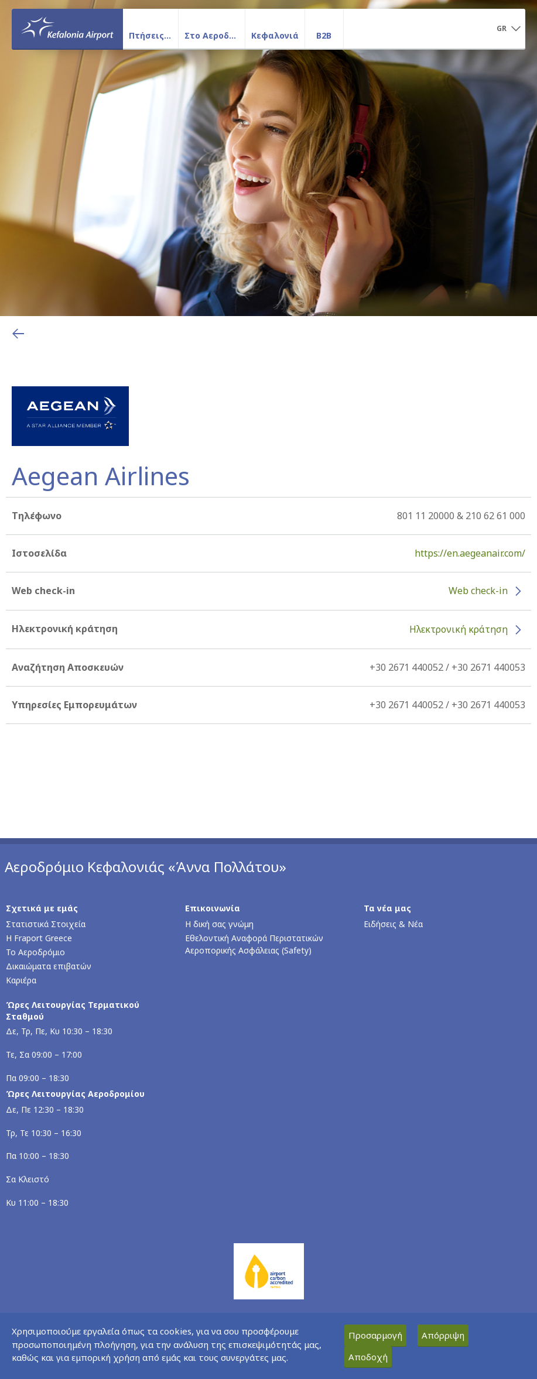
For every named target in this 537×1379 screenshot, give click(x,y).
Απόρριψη (443, 1335)
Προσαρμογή (375, 1335)
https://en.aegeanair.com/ (470, 553)
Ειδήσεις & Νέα (393, 923)
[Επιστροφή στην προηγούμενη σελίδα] (18, 333)
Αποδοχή (368, 1357)
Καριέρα (21, 980)
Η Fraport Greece (39, 938)
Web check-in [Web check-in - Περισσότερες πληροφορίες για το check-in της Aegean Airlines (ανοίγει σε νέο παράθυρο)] (478, 590)
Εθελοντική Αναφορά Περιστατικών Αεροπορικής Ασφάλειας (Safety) (254, 944)
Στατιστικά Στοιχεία (45, 923)
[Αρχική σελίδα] (67, 29)
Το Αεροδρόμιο (35, 952)
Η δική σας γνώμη (219, 923)
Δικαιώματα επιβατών (48, 966)
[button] (508, 29)
